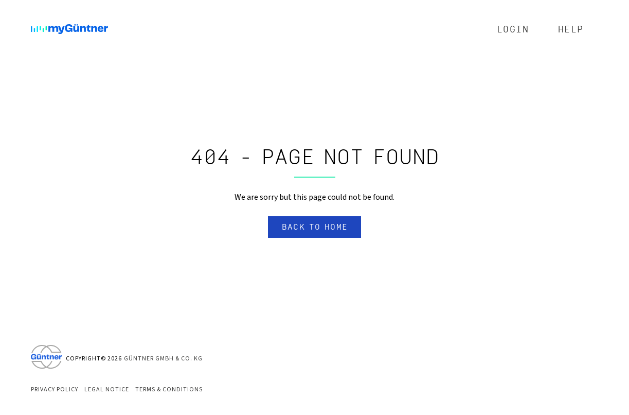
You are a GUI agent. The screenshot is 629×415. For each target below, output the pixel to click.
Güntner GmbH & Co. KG (163, 358)
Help (571, 29)
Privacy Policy (54, 389)
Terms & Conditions (169, 389)
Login (513, 29)
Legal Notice (106, 389)
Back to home (315, 227)
